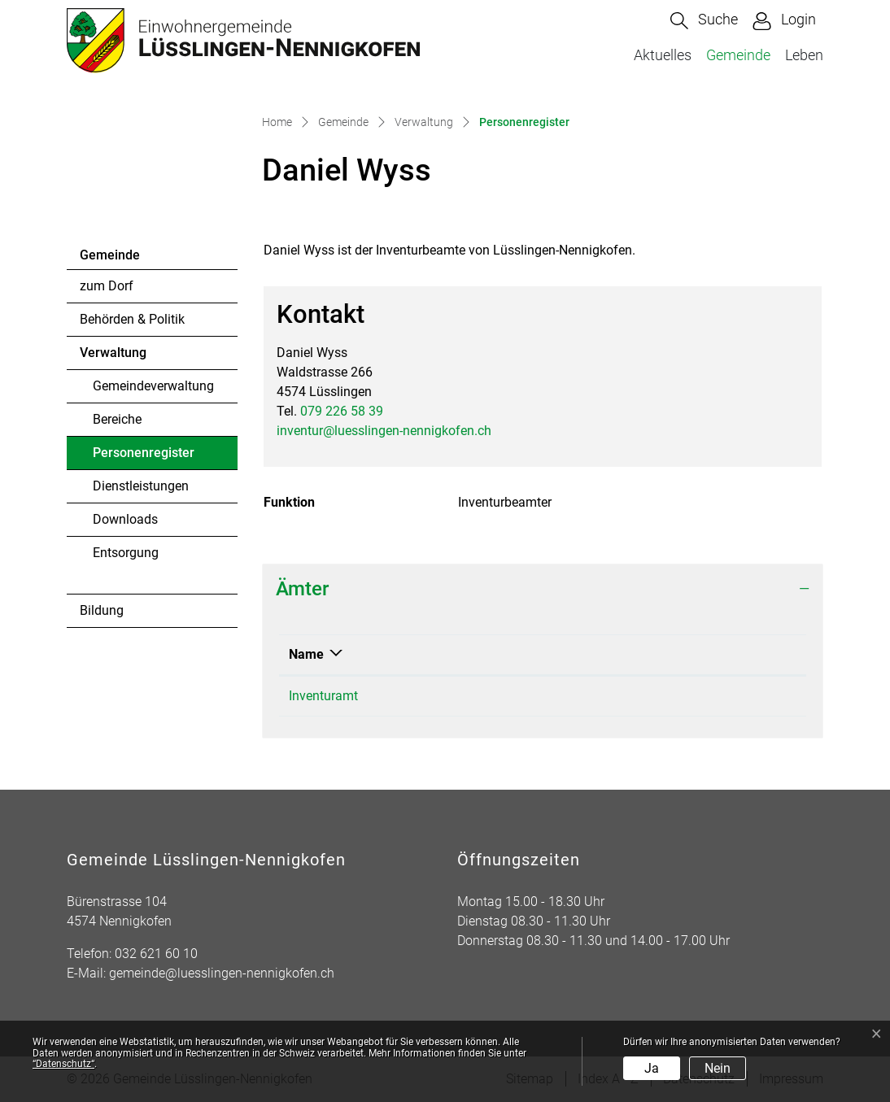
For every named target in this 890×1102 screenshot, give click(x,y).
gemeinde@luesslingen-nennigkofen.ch (221, 973)
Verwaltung (113, 352)
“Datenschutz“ (63, 1063)
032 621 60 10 (156, 953)
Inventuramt (323, 695)
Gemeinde (738, 54)
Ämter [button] (302, 588)
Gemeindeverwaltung (153, 386)
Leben (804, 54)
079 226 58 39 (341, 411)
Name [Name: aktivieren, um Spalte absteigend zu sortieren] (306, 654)
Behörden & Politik (132, 319)
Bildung (102, 610)
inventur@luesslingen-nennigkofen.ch (384, 430)
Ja (651, 1068)
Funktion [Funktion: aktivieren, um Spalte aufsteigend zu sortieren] (546, 654)
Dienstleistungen (141, 486)
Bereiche (117, 419)
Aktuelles (662, 54)
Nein (718, 1068)
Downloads (125, 519)
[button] (704, 20)
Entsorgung (126, 552)
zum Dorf (106, 286)
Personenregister (143, 457)
